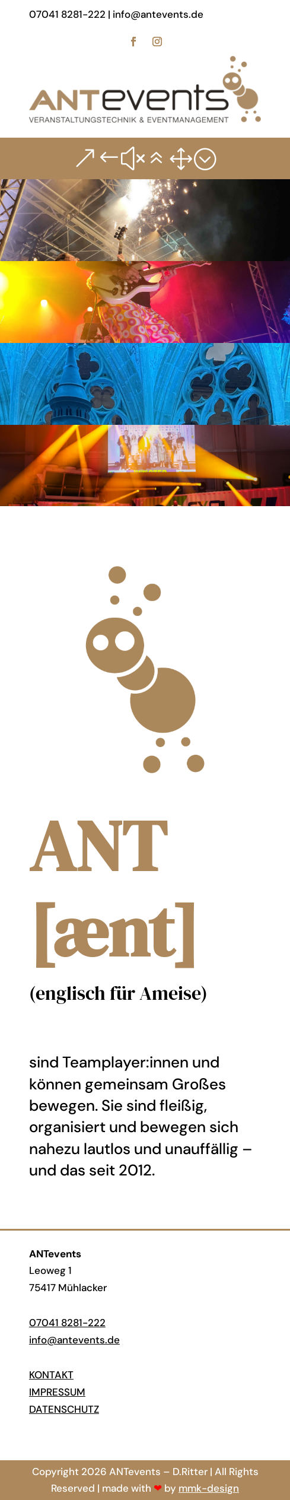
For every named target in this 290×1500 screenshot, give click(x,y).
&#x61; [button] (145, 158)
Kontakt (51, 1374)
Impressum (57, 1392)
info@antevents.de (74, 1339)
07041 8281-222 (67, 1322)
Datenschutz (64, 1409)
